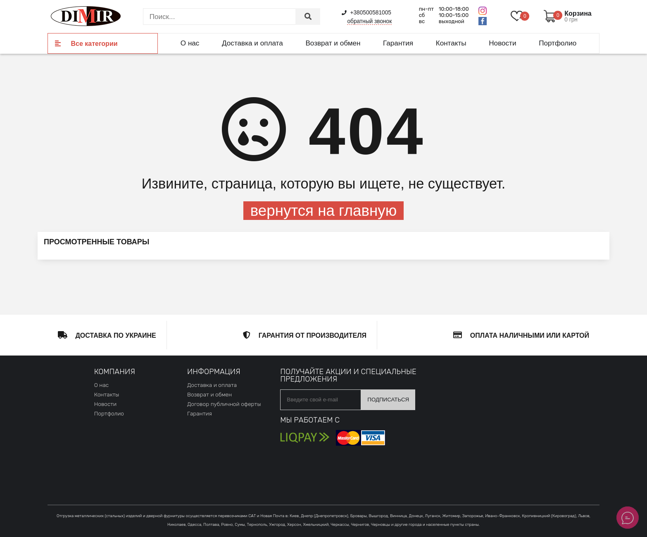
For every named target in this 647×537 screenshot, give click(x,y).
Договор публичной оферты (224, 404)
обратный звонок (369, 21)
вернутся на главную (323, 210)
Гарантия (398, 43)
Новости (502, 43)
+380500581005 (366, 13)
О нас (190, 43)
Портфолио (557, 43)
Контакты (451, 43)
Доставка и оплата (252, 43)
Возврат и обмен (332, 43)
